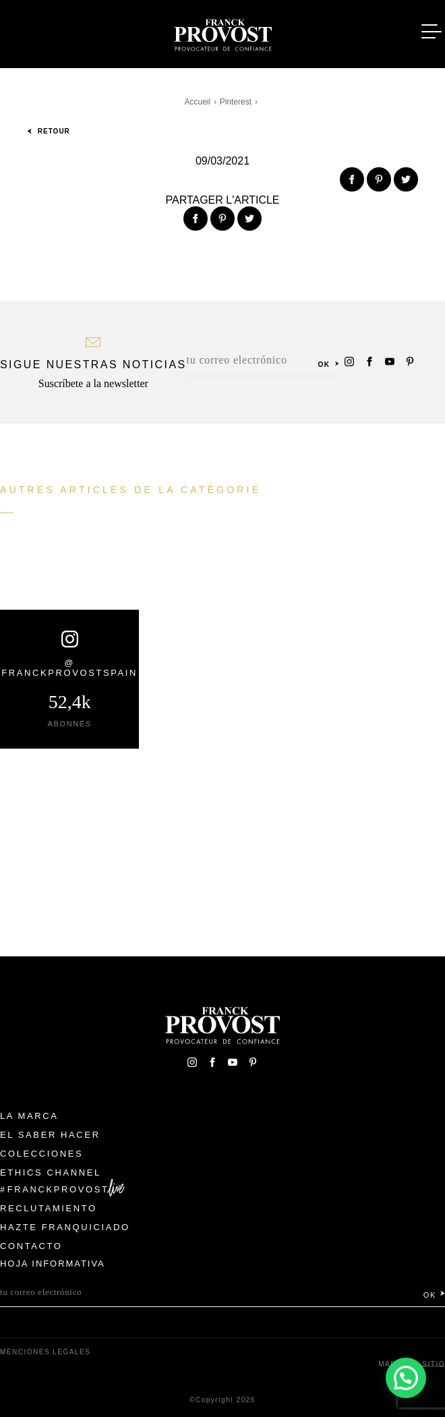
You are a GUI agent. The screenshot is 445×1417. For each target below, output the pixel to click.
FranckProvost (58, 1189)
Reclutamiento (48, 1208)
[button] (405, 1376)
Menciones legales (45, 1352)
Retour (48, 131)
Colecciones (41, 1154)
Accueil (198, 102)
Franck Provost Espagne (222, 32)
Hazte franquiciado (65, 1227)
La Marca (29, 1116)
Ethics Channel (50, 1172)
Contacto (31, 1246)
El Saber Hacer (50, 1135)
